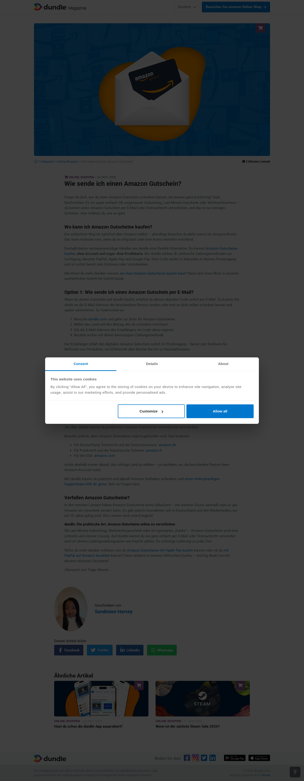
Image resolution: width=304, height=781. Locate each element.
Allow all (220, 411)
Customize (151, 411)
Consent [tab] (81, 364)
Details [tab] (152, 364)
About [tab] (223, 364)
